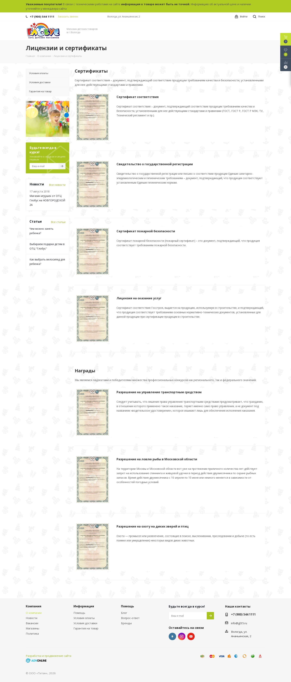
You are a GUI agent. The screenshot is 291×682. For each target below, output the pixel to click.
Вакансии (32, 623)
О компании (34, 613)
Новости (31, 618)
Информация (83, 606)
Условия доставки (85, 623)
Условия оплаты (84, 618)
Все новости (57, 185)
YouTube (191, 636)
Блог (124, 613)
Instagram (181, 636)
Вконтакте (172, 636)
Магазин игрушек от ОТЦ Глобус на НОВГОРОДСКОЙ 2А (47, 200)
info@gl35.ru (239, 623)
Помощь (79, 613)
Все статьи (58, 222)
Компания (33, 606)
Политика (32, 633)
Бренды (126, 623)
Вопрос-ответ (130, 618)
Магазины (32, 628)
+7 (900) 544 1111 (42, 16)
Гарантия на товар (85, 628)
